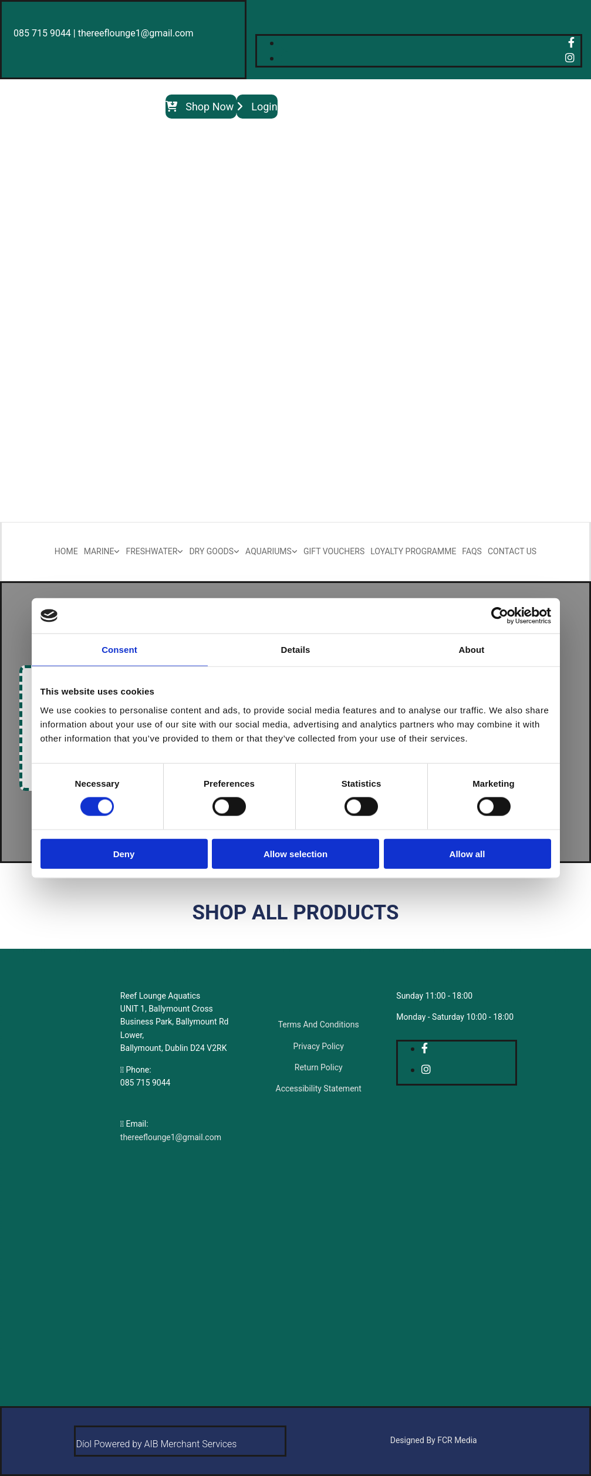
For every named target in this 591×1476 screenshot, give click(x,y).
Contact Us (512, 551)
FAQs (472, 551)
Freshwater (151, 551)
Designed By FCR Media (433, 1440)
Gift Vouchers (333, 551)
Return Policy (319, 1067)
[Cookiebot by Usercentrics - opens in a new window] (499, 616)
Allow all (467, 853)
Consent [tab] (119, 650)
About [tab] (472, 650)
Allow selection (295, 853)
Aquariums (268, 551)
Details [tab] (295, 650)
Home (66, 551)
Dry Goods (211, 551)
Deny (124, 853)
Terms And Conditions (318, 1024)
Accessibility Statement (319, 1088)
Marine (99, 551)
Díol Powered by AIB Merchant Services (156, 1444)
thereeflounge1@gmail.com (170, 1137)
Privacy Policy (318, 1046)
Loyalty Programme (413, 551)
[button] (201, 107)
